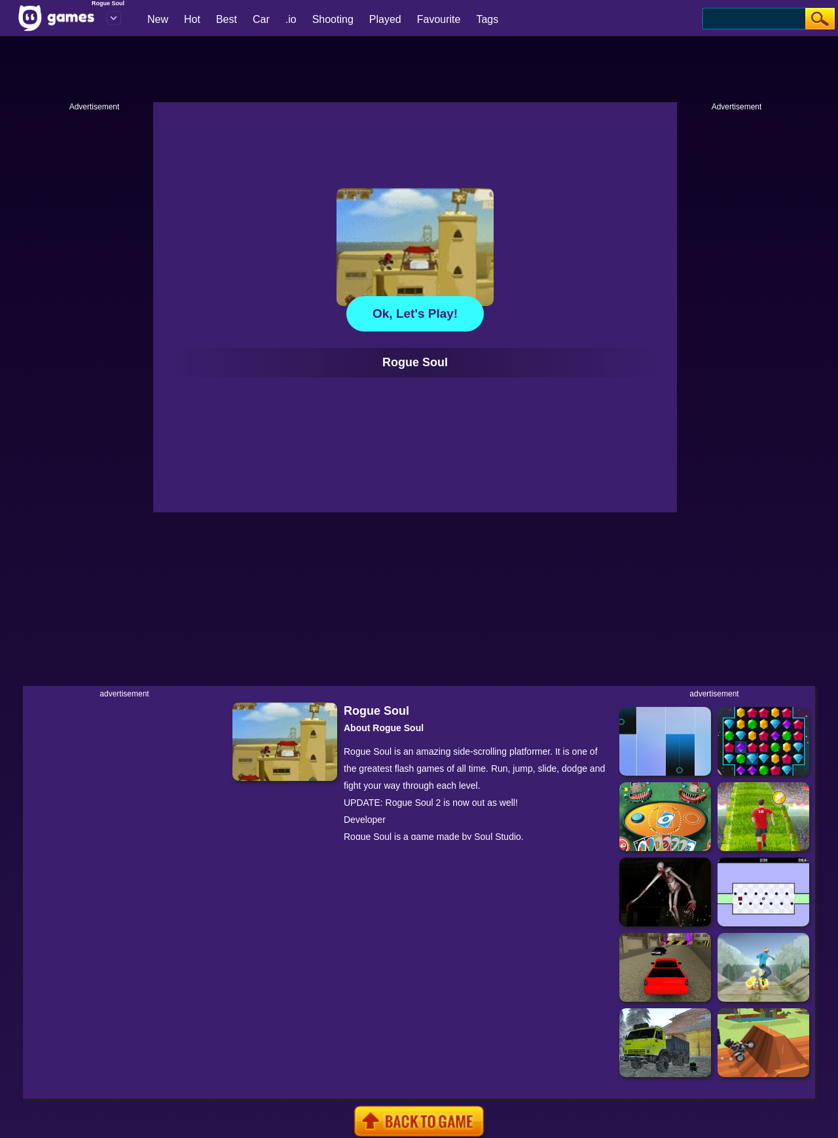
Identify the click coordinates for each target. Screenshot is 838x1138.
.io (291, 19)
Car (261, 19)
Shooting (333, 19)
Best (226, 19)
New (157, 19)
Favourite (439, 19)
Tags (487, 19)
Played (385, 19)
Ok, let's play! (415, 313)
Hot (192, 19)
